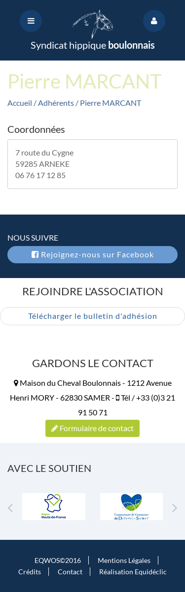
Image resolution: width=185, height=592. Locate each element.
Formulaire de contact (92, 428)
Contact (70, 571)
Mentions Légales (124, 560)
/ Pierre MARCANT (108, 102)
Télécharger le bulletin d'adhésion (92, 315)
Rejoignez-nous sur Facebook (93, 254)
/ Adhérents (54, 102)
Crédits (29, 571)
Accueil (19, 102)
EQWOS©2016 (58, 560)
